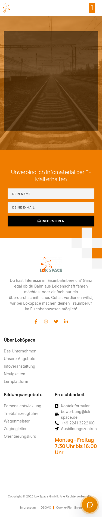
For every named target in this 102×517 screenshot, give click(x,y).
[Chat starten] (90, 505)
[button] (92, 8)
